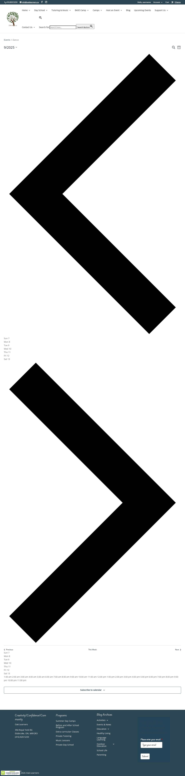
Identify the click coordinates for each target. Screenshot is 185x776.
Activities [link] (101, 720)
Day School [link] (39, 10)
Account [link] (156, 2)
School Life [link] (102, 750)
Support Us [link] (160, 10)
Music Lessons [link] (63, 740)
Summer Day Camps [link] (66, 721)
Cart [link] (167, 2)
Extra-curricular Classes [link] (67, 732)
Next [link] (178, 650)
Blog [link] (128, 10)
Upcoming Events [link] (142, 10)
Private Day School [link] (65, 745)
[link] (176, 2)
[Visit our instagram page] (46, 2)
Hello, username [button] (144, 2)
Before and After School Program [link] (67, 726)
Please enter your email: (151, 739)
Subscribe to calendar (91, 690)
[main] (92, 369)
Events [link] (7, 39)
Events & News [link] (104, 725)
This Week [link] (92, 650)
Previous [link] (8, 650)
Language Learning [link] (101, 739)
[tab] (6, 338)
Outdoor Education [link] (102, 745)
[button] (66, 20)
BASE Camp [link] (80, 10)
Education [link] (102, 729)
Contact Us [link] (27, 27)
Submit (145, 756)
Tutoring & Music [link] (60, 10)
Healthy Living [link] (103, 733)
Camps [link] (96, 10)
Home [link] (25, 10)
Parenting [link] (101, 755)
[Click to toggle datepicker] (10, 47)
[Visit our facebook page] (42, 2)
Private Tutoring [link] (63, 736)
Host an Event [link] (112, 10)
